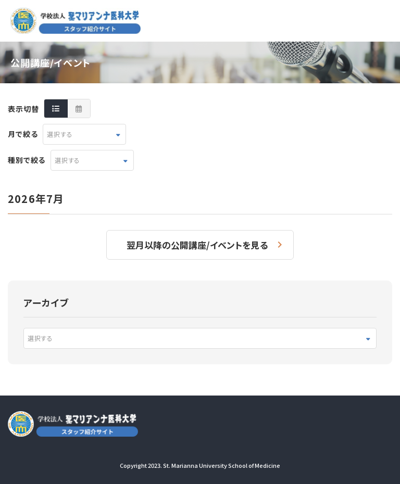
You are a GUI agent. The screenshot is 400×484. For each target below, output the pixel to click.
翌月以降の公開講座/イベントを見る (197, 244)
